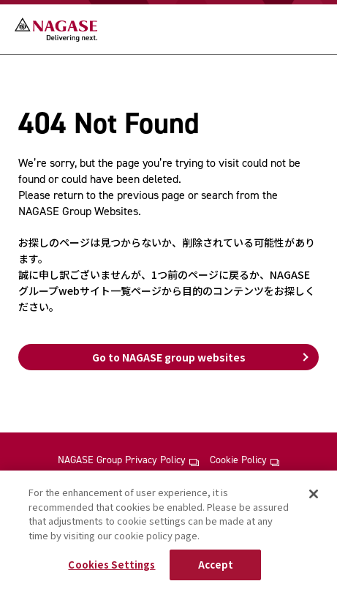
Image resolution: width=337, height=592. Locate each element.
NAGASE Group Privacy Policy (128, 460)
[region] (168, 531)
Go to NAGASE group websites (169, 357)
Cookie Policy (244, 460)
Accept (216, 565)
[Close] (314, 494)
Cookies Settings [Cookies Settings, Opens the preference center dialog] (111, 565)
